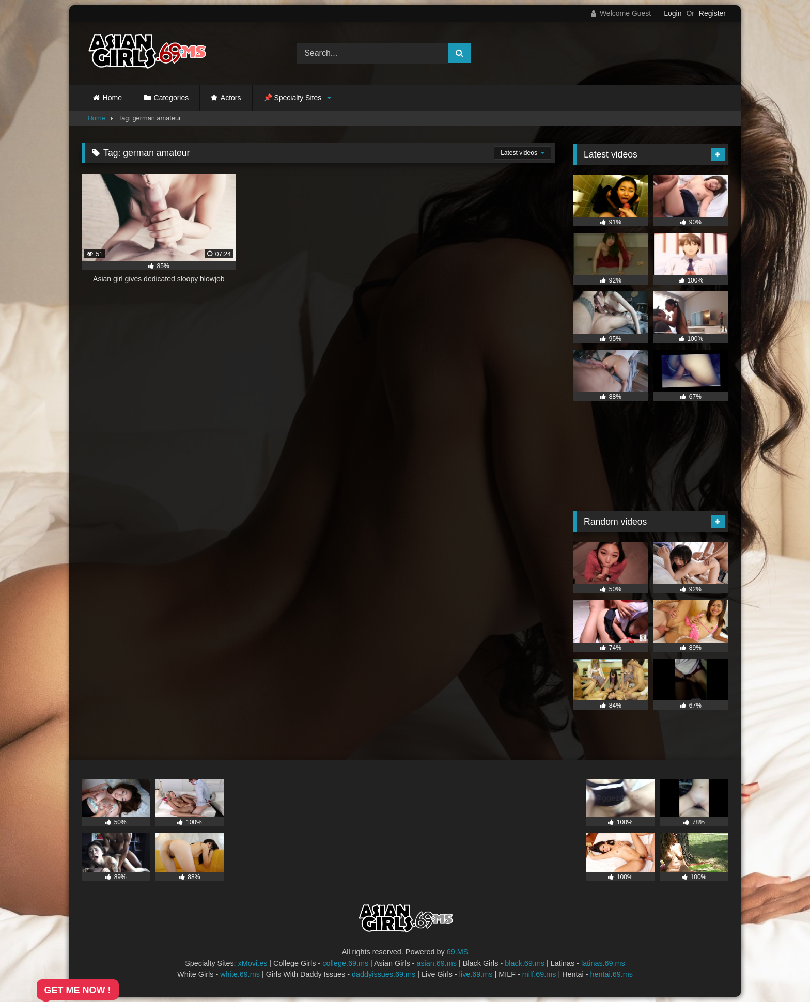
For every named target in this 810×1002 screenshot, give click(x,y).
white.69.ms (240, 974)
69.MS (458, 952)
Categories (171, 97)
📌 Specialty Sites (292, 97)
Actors (231, 97)
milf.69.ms (539, 974)
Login (672, 13)
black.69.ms (524, 963)
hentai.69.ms (611, 974)
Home (112, 97)
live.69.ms (476, 974)
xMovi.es (253, 963)
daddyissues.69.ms (383, 974)
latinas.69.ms (603, 963)
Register (712, 13)
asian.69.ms (436, 963)
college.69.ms (345, 963)
